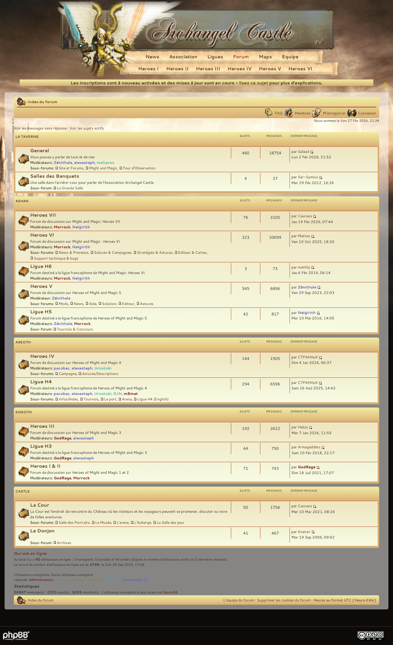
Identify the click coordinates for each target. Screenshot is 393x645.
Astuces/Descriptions (100, 373)
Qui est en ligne (30, 553)
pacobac (62, 367)
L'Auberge (142, 522)
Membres (302, 112)
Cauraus (305, 215)
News (152, 56)
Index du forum (42, 101)
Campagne (67, 373)
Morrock (62, 226)
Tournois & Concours (75, 328)
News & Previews (73, 252)
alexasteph (84, 162)
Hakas (303, 426)
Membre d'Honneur (86, 579)
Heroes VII (43, 215)
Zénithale (63, 162)
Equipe (290, 56)
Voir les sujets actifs (87, 128)
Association (183, 56)
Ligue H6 (41, 266)
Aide (92, 303)
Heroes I (148, 68)
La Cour (39, 505)
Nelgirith (81, 226)
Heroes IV (239, 68)
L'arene (123, 522)
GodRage (62, 437)
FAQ (278, 112)
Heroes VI (300, 68)
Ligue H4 (41, 381)
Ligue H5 (41, 312)
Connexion (367, 112)
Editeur (128, 303)
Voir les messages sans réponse (40, 128)
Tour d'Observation (139, 167)
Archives (64, 542)
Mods (63, 303)
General (39, 150)
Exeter (304, 531)
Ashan (22, 201)
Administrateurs (41, 579)
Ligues (215, 56)
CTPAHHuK (308, 356)
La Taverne (27, 136)
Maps (265, 56)
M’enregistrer (334, 112)
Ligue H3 (41, 446)
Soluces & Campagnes (112, 252)
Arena (127, 398)
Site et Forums (71, 167)
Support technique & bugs (56, 258)
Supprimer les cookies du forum (283, 599)
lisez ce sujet (253, 83)
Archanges (62, 579)
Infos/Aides (68, 398)
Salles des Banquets (54, 176)
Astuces (147, 303)
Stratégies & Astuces (155, 252)
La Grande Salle (70, 187)
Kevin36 (170, 592)
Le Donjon (42, 531)
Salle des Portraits (74, 522)
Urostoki (102, 367)
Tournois (91, 398)
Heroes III (208, 68)
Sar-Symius (308, 176)
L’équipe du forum (238, 599)
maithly (304, 267)
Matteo (304, 235)
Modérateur (112, 579)
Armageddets (309, 446)
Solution (109, 303)
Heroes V (270, 68)
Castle (22, 491)
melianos (105, 162)
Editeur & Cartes (192, 252)
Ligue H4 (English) (153, 398)
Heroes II (177, 68)
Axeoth (23, 342)
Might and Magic (103, 167)
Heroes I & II (45, 466)
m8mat (131, 393)
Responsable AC (135, 579)
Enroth (23, 412)
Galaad (303, 151)
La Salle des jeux (170, 522)
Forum (241, 56)
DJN (117, 393)
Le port (110, 398)
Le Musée (103, 522)
